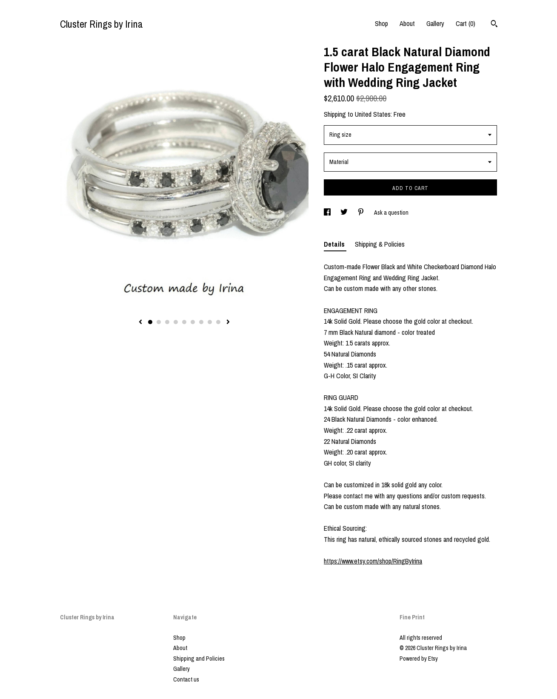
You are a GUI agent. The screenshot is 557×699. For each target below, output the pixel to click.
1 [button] (150, 322)
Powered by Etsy (419, 658)
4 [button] (176, 322)
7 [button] (201, 322)
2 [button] (159, 322)
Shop (381, 23)
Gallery (435, 23)
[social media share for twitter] (344, 212)
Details (335, 244)
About (407, 23)
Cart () (465, 23)
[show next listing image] (228, 322)
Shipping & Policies (380, 244)
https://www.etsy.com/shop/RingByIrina (373, 561)
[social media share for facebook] (328, 212)
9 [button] (218, 322)
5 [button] (184, 322)
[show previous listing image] (140, 322)
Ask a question (391, 212)
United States (373, 114)
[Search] (494, 24)
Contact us (186, 679)
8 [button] (210, 322)
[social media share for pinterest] (361, 212)
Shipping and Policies (199, 658)
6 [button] (193, 322)
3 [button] (167, 322)
